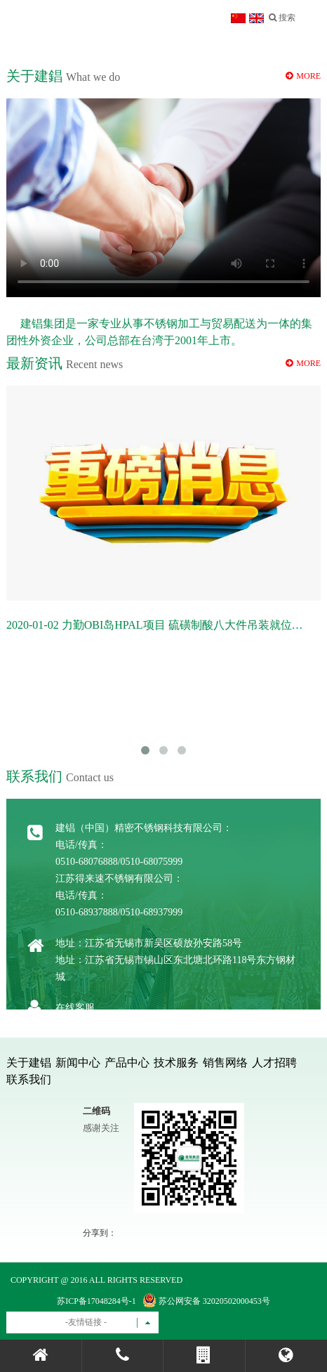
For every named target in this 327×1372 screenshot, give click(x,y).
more (303, 363)
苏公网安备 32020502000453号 (206, 1300)
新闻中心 (77, 1063)
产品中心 (127, 1063)
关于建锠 (28, 1063)
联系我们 (28, 1079)
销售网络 (225, 1063)
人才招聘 (274, 1063)
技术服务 (176, 1063)
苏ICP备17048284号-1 (96, 1301)
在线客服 (75, 1007)
